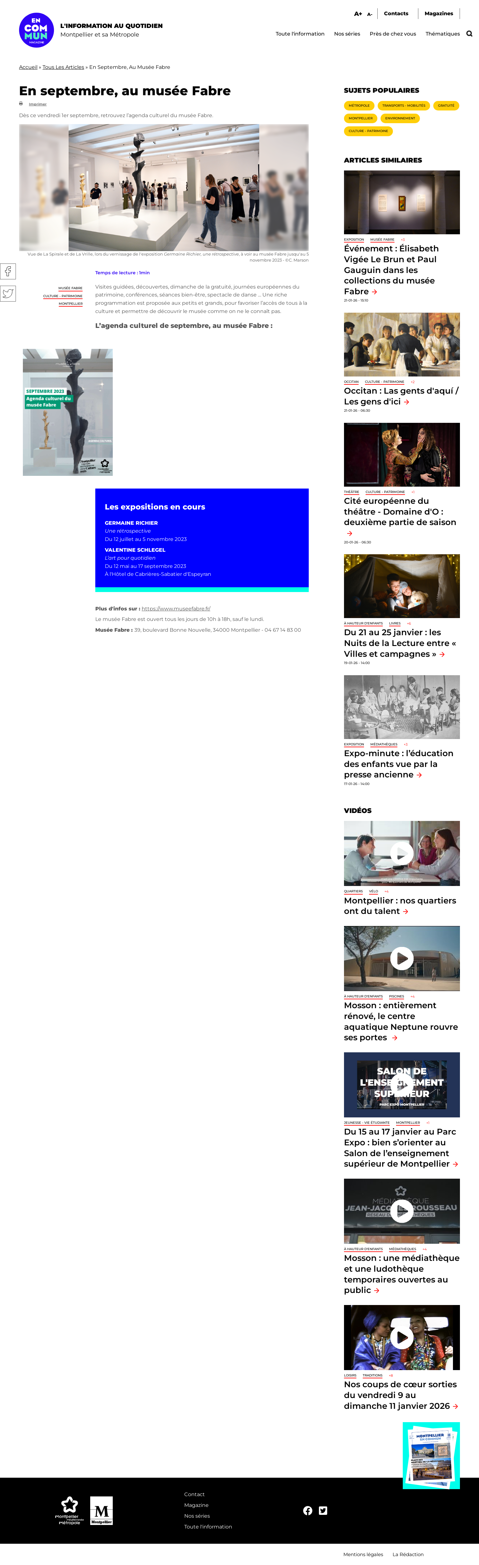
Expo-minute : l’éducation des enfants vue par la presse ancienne (399, 763)
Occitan (351, 381)
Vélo (373, 891)
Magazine (196, 1505)
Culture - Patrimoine (63, 296)
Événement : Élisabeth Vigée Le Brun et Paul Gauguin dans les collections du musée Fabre (391, 269)
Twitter (8, 294)
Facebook (8, 271)
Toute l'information (300, 34)
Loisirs (350, 1375)
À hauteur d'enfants (363, 623)
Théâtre (351, 492)
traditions (372, 1375)
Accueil (28, 67)
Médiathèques (383, 744)
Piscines (396, 996)
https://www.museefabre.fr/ (176, 609)
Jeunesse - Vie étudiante (367, 1122)
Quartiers (353, 891)
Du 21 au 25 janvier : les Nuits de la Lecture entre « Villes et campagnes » (400, 642)
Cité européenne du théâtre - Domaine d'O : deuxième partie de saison (400, 511)
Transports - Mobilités (403, 105)
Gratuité (446, 105)
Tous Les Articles (63, 67)
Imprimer (38, 104)
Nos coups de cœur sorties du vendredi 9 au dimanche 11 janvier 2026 (400, 1394)
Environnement (400, 118)
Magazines (439, 13)
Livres (395, 623)
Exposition (354, 239)
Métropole (359, 105)
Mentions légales (363, 1554)
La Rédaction (408, 1554)
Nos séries (347, 34)
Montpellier (71, 303)
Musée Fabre (70, 288)
